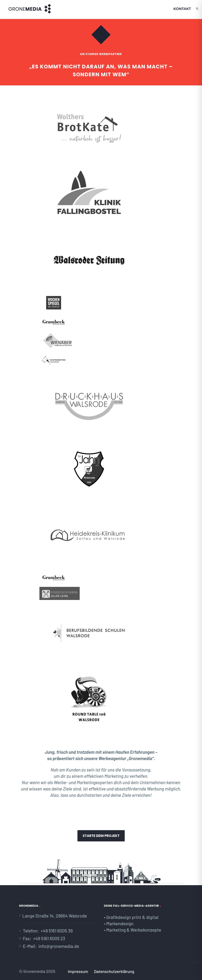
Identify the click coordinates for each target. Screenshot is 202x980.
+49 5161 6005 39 (57, 930)
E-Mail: (30, 946)
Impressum (78, 971)
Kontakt (182, 9)
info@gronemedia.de (58, 946)
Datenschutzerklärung (114, 971)
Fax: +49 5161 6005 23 (44, 938)
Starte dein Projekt (101, 835)
